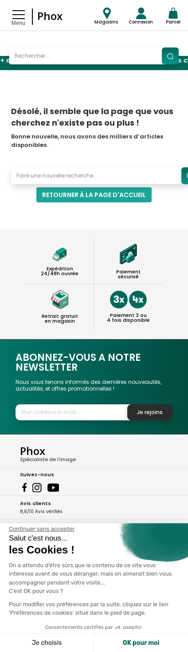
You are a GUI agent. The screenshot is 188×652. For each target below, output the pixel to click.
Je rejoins (150, 412)
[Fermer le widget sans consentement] (41, 529)
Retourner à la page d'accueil (94, 194)
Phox (50, 15)
